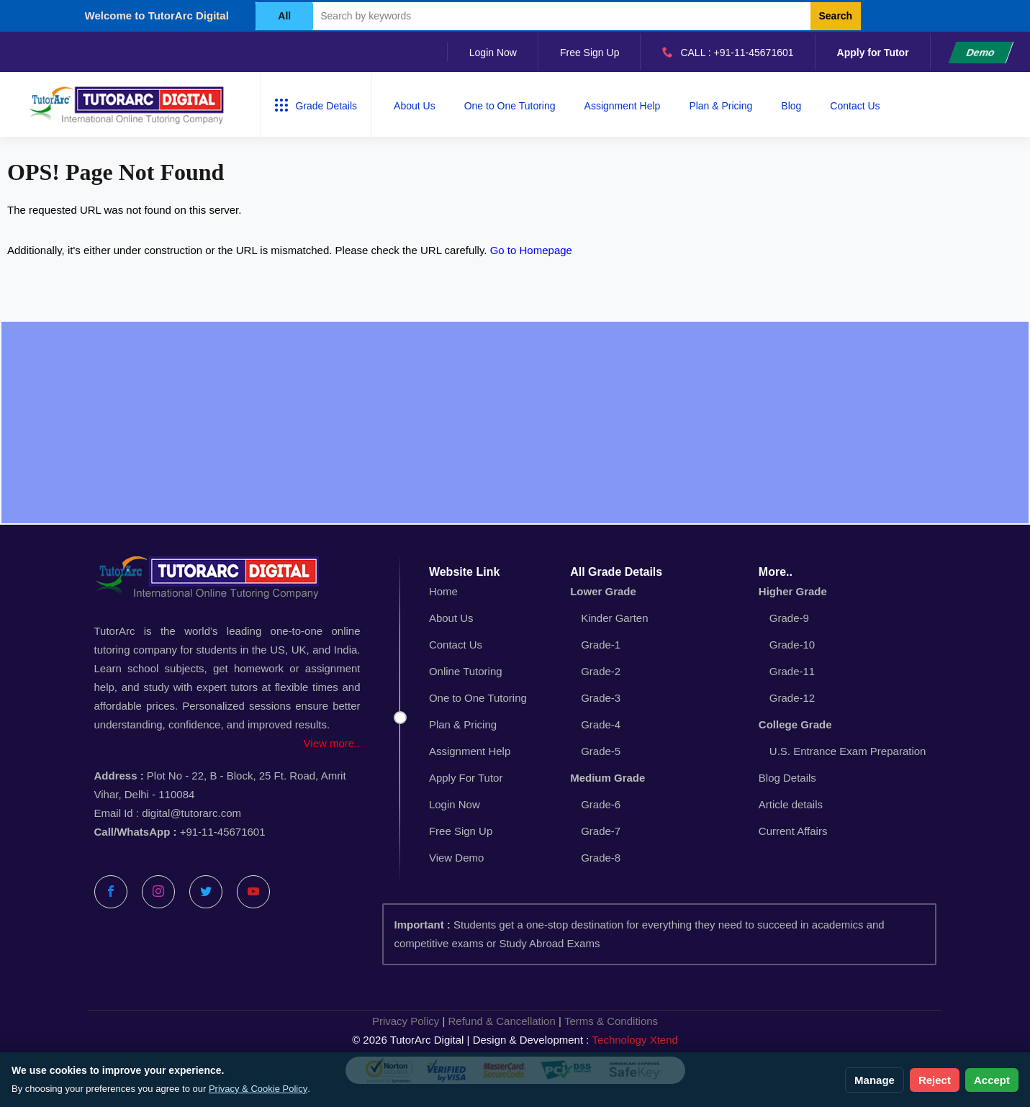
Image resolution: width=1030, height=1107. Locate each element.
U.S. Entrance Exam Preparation (847, 751)
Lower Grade (603, 591)
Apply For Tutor (466, 778)
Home (443, 591)
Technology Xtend (635, 1040)
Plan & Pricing (720, 106)
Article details (791, 804)
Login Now (493, 52)
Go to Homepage (531, 250)
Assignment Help (622, 106)
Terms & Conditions (611, 1021)
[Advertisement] (515, 422)
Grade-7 (600, 831)
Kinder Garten (614, 618)
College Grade (795, 724)
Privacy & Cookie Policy (258, 1088)
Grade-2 (600, 671)
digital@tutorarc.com (191, 813)
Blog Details (787, 778)
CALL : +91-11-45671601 (727, 51)
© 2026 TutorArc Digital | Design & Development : (515, 1040)
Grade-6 (600, 804)
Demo (981, 52)
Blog (791, 106)
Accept (992, 1080)
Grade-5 (600, 751)
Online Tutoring (465, 671)
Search (835, 16)
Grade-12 (792, 698)
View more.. (332, 743)
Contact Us (855, 106)
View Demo (456, 857)
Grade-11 (792, 671)
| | (515, 1021)
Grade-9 (789, 618)
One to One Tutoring (510, 106)
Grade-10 (792, 644)
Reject (934, 1080)
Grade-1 (600, 644)
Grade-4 (600, 724)
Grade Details (316, 105)
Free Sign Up (589, 52)
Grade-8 (600, 857)
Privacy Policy (405, 1021)
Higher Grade (793, 591)
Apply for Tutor (873, 52)
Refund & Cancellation (502, 1021)
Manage (874, 1080)
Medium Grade (607, 778)
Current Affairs (793, 831)
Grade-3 (600, 698)
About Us (414, 106)
